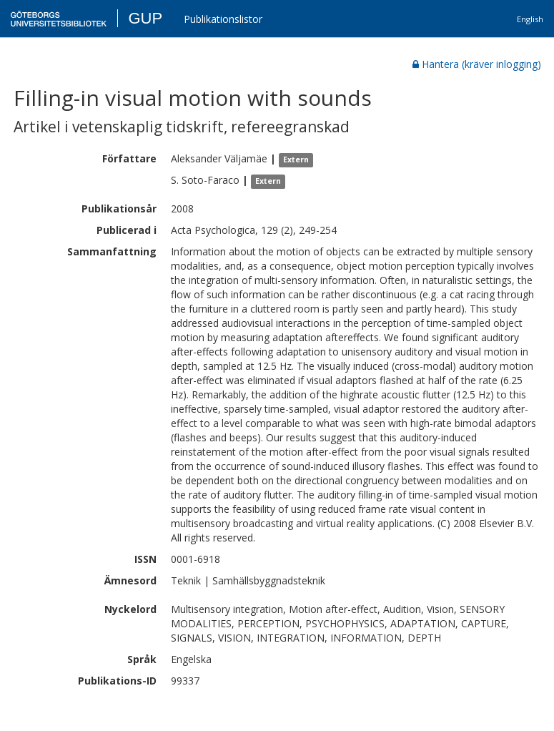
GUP (145, 18)
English (530, 19)
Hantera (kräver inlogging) (476, 64)
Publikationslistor (223, 19)
